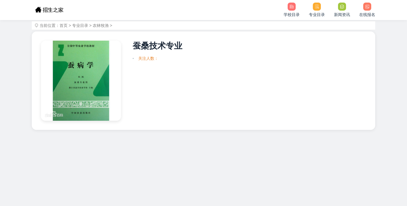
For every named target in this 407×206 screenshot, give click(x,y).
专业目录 (80, 25)
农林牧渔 (101, 25)
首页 (64, 25)
